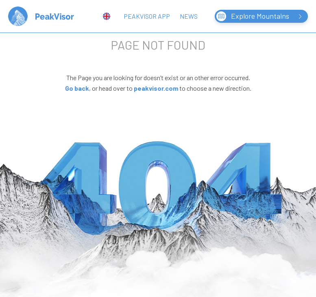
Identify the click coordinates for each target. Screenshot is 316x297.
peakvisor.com (156, 88)
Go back (77, 88)
